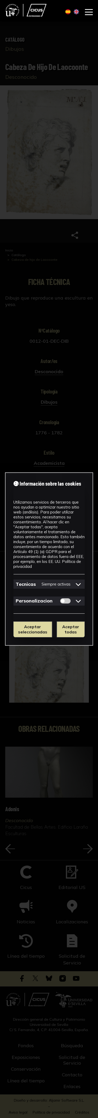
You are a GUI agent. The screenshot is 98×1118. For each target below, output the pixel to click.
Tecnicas (26, 584)
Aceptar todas (70, 629)
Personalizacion (34, 601)
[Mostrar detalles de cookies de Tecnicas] (78, 584)
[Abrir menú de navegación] (89, 12)
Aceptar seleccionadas (32, 629)
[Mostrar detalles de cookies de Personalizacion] (78, 601)
